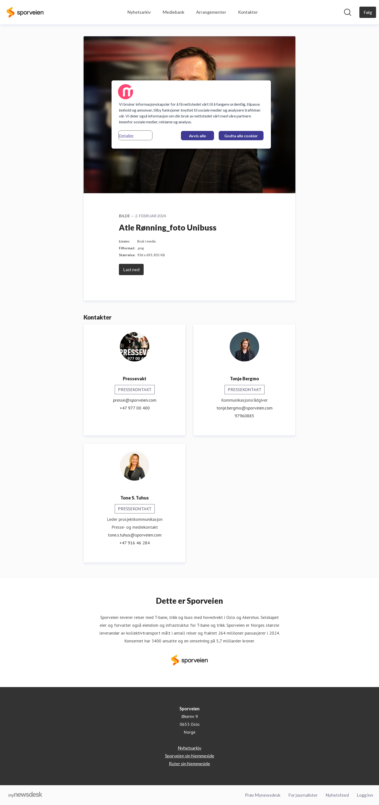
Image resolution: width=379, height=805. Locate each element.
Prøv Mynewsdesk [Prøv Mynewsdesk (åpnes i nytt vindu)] (262, 795)
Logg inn (365, 795)
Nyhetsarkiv (139, 12)
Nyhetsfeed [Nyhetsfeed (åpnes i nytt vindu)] (337, 795)
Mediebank (173, 12)
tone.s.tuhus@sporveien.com (135, 535)
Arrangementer (211, 12)
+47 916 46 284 (134, 543)
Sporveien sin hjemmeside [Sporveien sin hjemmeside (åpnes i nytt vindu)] (189, 755)
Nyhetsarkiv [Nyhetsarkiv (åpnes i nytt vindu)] (189, 748)
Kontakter (248, 12)
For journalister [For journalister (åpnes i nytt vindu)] (303, 795)
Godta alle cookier (241, 135)
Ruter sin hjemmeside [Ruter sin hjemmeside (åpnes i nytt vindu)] (189, 763)
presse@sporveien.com (134, 400)
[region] (191, 114)
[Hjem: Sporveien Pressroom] (25, 12)
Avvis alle (197, 135)
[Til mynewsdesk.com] (25, 795)
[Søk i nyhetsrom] (348, 12)
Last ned (131, 269)
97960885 (244, 416)
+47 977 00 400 (135, 408)
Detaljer (126, 135)
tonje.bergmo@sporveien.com (244, 408)
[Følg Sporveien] (367, 12)
